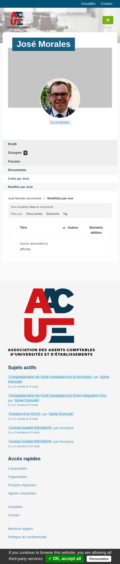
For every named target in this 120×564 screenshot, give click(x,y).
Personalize (99, 559)
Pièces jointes (34, 213)
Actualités (88, 4)
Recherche (52, 213)
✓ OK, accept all (64, 558)
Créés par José (18, 178)
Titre (23, 227)
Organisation (17, 477)
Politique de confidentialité (27, 537)
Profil (12, 144)
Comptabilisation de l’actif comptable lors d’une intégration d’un (57, 396)
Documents (17, 170)
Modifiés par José (20, 186)
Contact (106, 4)
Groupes (17, 153)
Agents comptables (22, 493)
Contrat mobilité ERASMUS (30, 428)
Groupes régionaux (22, 485)
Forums (14, 161)
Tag (65, 213)
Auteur (72, 227)
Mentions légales (20, 529)
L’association (17, 468)
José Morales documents (24, 198)
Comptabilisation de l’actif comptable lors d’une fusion (50, 377)
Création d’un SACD (24, 414)
